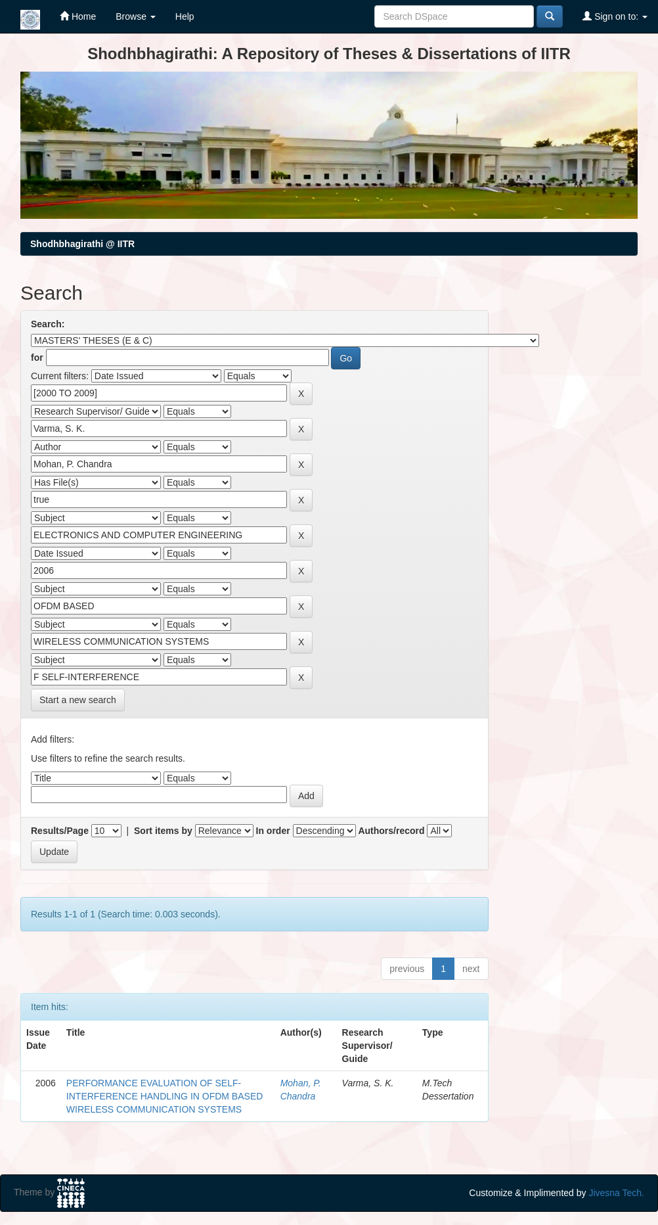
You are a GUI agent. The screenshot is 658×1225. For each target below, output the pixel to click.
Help (184, 16)
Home (78, 16)
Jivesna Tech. (616, 1193)
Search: (47, 324)
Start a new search (77, 700)
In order (273, 830)
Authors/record (391, 830)
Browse (136, 16)
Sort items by (163, 830)
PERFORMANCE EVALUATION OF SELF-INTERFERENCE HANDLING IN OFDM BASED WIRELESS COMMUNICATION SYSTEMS (164, 1096)
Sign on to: (614, 16)
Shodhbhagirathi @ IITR (82, 244)
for (37, 357)
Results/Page (60, 830)
